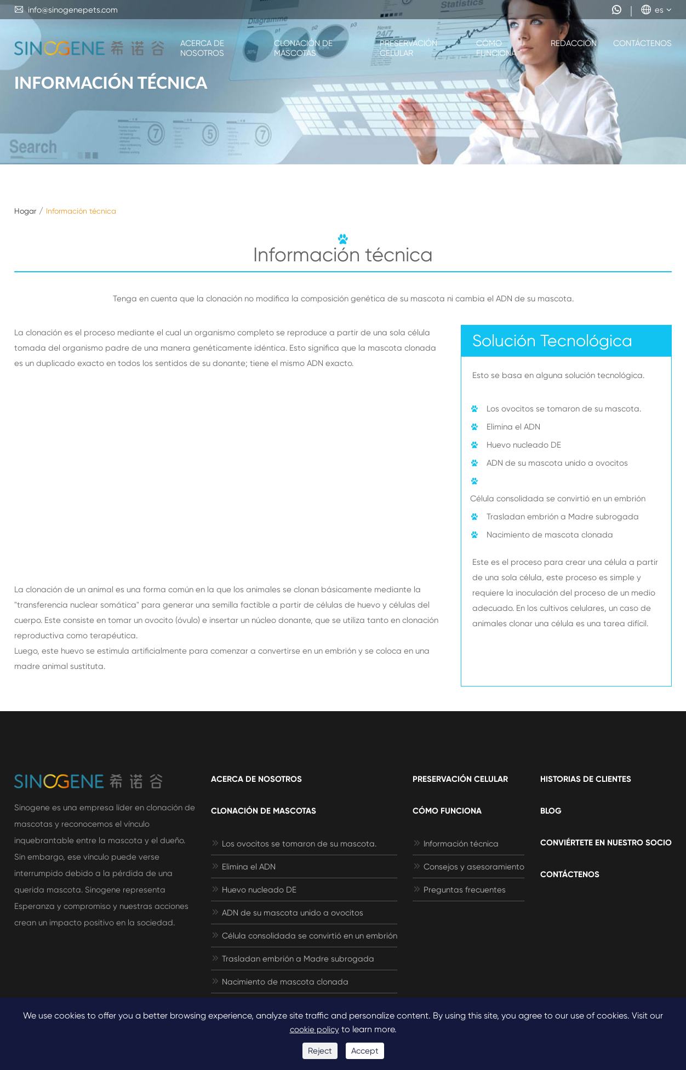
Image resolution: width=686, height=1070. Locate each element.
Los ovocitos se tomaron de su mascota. (564, 409)
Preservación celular (408, 48)
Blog (551, 811)
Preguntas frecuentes (459, 890)
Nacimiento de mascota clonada (550, 535)
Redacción (574, 43)
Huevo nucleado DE (524, 445)
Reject (320, 1051)
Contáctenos (642, 43)
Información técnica (81, 211)
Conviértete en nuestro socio (606, 843)
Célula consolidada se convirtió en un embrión (557, 498)
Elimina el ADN (513, 427)
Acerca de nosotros (202, 48)
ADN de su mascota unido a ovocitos (557, 463)
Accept (365, 1051)
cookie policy (314, 1029)
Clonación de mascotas (303, 48)
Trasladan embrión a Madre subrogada (563, 517)
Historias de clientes (585, 779)
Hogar (25, 211)
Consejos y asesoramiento (468, 867)
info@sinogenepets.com (66, 10)
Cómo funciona (496, 48)
